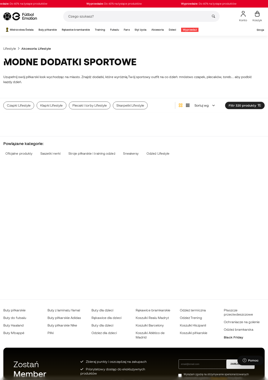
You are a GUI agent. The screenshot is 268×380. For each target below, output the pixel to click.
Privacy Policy (219, 378)
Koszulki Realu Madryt (152, 318)
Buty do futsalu (14, 318)
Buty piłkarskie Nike (62, 325)
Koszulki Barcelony (150, 325)
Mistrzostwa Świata (19, 30)
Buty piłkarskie (48, 29)
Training (100, 29)
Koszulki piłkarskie (193, 333)
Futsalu (114, 29)
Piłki (51, 333)
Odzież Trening (191, 318)
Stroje (260, 29)
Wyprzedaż (190, 29)
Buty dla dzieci (102, 310)
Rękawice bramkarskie (76, 29)
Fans (127, 29)
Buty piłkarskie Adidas (64, 318)
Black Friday (233, 337)
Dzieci (172, 29)
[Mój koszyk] (257, 16)
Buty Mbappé (13, 333)
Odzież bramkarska (238, 329)
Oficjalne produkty (18, 153)
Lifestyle (9, 48)
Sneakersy (131, 153)
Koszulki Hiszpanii (193, 325)
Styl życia (140, 29)
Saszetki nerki (50, 153)
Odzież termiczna (193, 310)
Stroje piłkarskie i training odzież (91, 153)
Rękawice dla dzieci (106, 318)
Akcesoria (157, 29)
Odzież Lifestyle (158, 153)
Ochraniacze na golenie (242, 322)
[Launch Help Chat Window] (250, 360)
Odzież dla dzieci (104, 333)
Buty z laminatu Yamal (64, 310)
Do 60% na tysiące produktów (117, 4)
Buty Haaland (13, 325)
